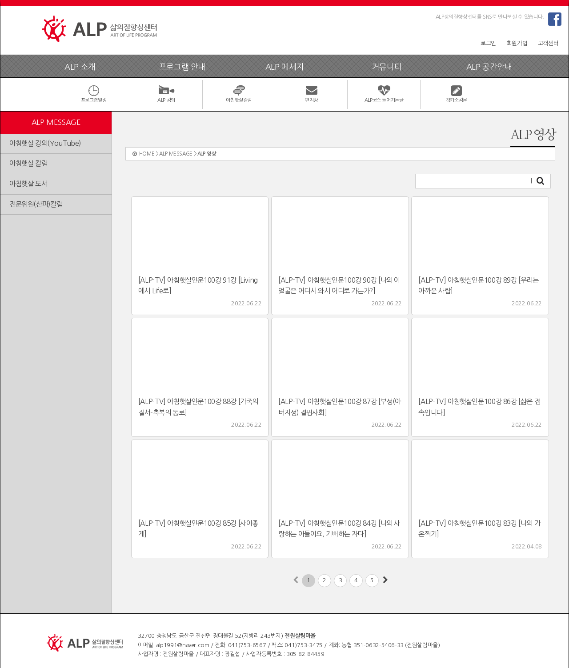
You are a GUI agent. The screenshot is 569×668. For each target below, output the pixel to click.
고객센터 (548, 43)
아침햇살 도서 (28, 183)
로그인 (488, 43)
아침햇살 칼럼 (28, 163)
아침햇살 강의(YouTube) (45, 143)
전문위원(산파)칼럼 (35, 204)
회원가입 (517, 43)
